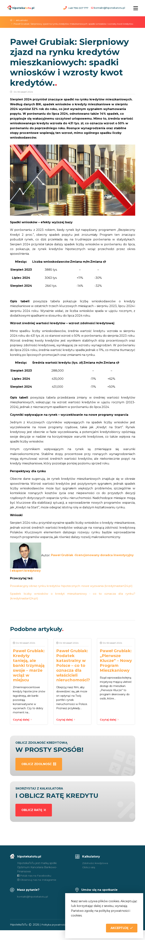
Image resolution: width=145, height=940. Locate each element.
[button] (121, 928)
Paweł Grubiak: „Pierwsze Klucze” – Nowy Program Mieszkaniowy (116, 667)
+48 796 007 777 (78, 8)
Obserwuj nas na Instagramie (37, 889)
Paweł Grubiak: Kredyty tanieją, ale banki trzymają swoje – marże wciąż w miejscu (29, 672)
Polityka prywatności (54, 934)
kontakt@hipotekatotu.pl (109, 8)
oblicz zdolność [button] (38, 774)
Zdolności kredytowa (95, 873)
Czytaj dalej (22, 729)
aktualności (22, 20)
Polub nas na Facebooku (34, 885)
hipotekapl (20, 7)
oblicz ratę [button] (33, 819)
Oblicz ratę (88, 877)
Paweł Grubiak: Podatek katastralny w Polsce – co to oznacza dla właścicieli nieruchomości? (73, 672)
